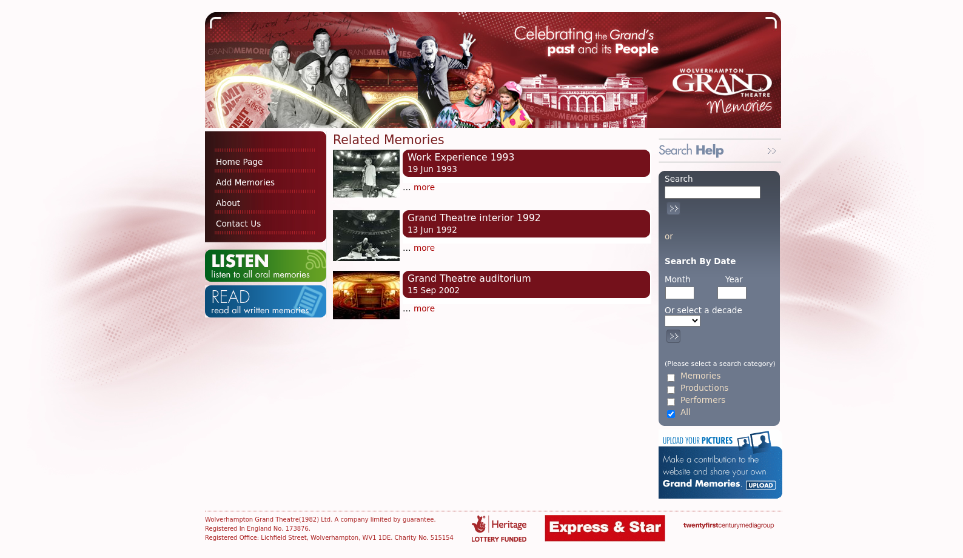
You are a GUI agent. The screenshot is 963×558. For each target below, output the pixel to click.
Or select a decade (703, 310)
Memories (700, 375)
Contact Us (238, 223)
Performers (702, 400)
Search (679, 179)
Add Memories (245, 182)
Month (678, 279)
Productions (704, 388)
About (228, 203)
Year (734, 279)
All (685, 412)
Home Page (239, 162)
